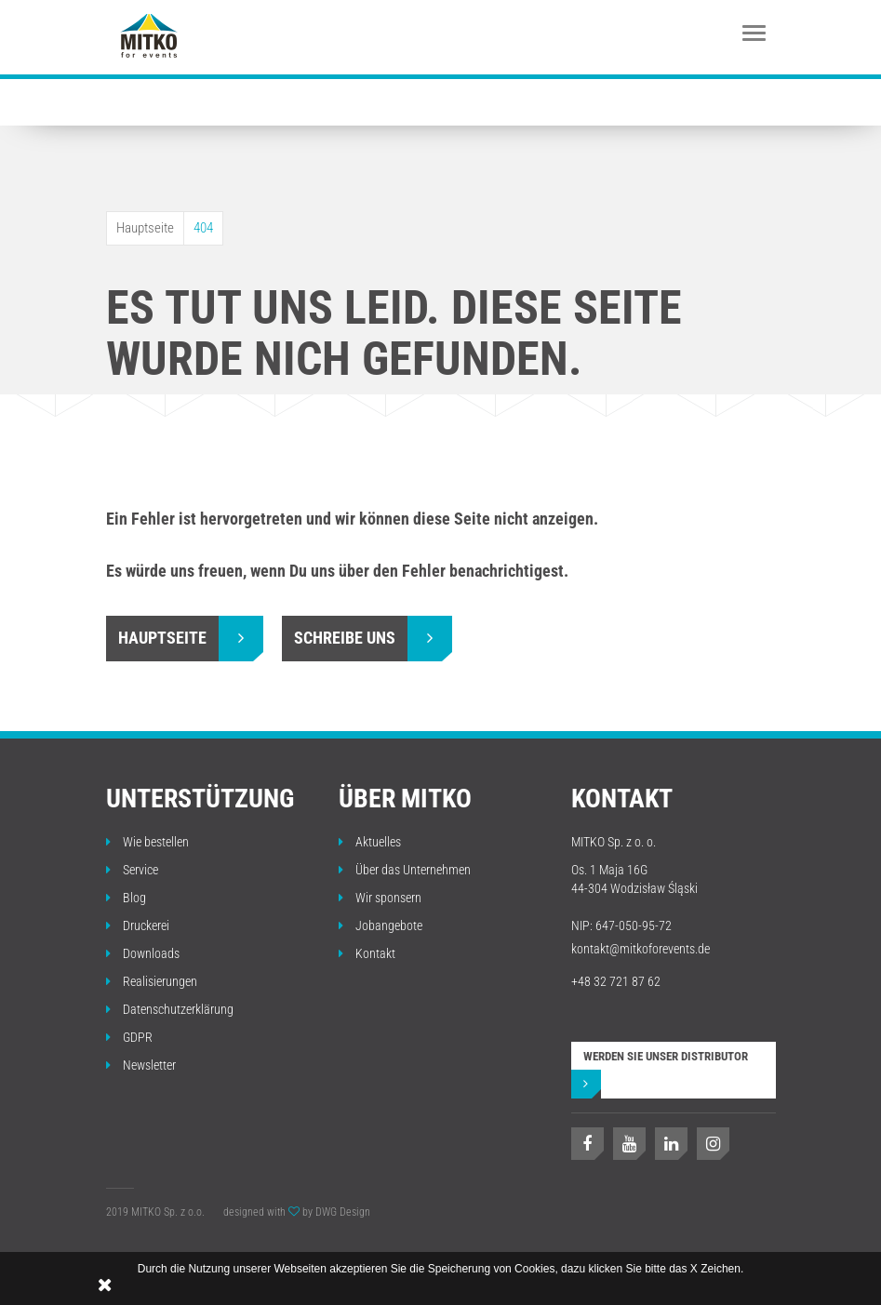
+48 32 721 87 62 (616, 981)
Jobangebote (380, 925)
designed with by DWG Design (296, 1211)
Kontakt (367, 953)
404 (203, 228)
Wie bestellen (147, 841)
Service (132, 869)
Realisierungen (151, 981)
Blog (126, 897)
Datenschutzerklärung (170, 1009)
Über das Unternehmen (405, 869)
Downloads (143, 953)
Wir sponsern (380, 897)
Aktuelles (370, 841)
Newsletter (141, 1065)
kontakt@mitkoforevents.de (640, 948)
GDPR (129, 1037)
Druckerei (137, 925)
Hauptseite (145, 228)
